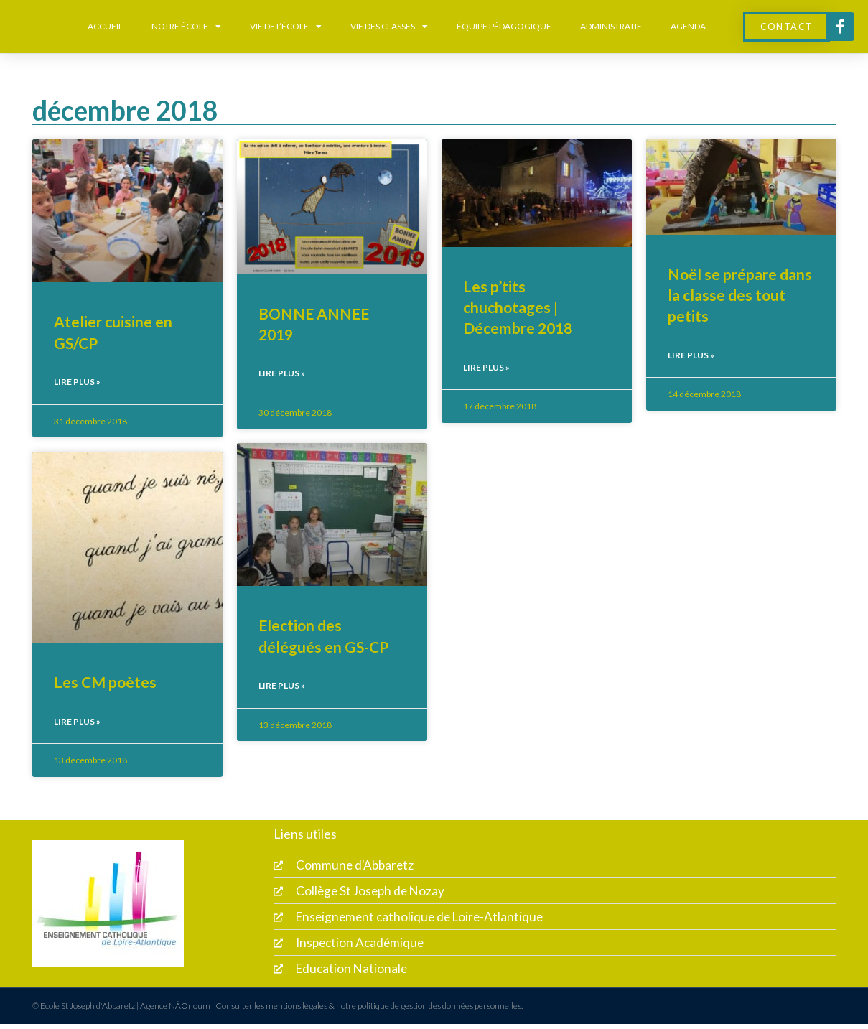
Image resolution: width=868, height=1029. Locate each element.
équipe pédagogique (504, 26)
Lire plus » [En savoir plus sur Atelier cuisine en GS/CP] (77, 381)
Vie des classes (389, 26)
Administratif (611, 26)
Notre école (186, 26)
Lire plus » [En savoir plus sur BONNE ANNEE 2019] (281, 373)
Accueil (105, 26)
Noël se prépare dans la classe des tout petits (740, 295)
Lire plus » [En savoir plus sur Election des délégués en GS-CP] (281, 686)
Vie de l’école (286, 26)
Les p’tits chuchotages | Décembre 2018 (517, 307)
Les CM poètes (105, 682)
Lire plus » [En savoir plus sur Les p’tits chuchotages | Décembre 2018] (486, 367)
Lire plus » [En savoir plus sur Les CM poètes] (77, 721)
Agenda (688, 26)
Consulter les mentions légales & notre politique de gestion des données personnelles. (369, 1010)
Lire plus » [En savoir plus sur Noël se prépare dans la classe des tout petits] (691, 355)
